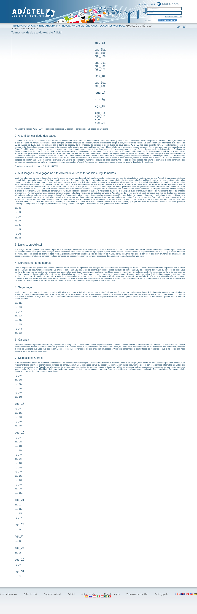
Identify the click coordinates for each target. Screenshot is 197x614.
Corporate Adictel (52, 594)
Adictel (71, 594)
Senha (150, 13)
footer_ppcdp (162, 594)
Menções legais (112, 594)
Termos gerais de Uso (137, 594)
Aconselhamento (8, 594)
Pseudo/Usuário (154, 8)
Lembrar (148, 20)
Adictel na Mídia (90, 594)
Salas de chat (31, 594)
